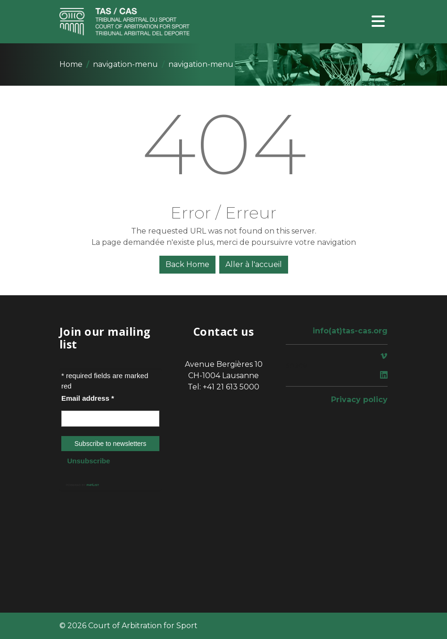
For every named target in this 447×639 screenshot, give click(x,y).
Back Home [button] (187, 264)
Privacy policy (359, 399)
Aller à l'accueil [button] (253, 264)
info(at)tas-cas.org (350, 330)
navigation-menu (125, 64)
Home (71, 64)
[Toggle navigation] (378, 22)
